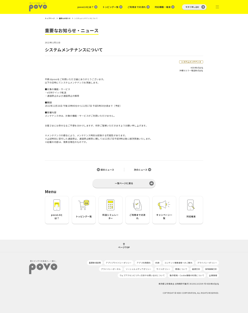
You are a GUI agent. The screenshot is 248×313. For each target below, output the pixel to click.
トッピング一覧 (110, 7)
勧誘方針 (196, 269)
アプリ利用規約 (143, 262)
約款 (157, 262)
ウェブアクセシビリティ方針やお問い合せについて (142, 275)
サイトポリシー (163, 269)
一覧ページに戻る (124, 183)
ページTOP (124, 247)
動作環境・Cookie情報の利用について (187, 275)
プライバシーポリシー (207, 262)
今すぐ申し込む (192, 7)
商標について (181, 269)
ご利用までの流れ (136, 7)
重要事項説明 (95, 262)
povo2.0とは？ (86, 7)
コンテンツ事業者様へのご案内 (178, 262)
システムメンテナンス (191, 61)
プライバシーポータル (111, 269)
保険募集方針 (211, 269)
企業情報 (213, 275)
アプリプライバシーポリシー (118, 262)
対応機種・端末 (163, 7)
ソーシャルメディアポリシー (138, 269)
